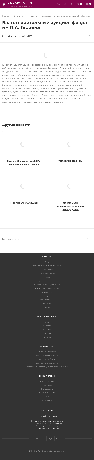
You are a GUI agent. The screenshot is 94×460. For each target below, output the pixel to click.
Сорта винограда (47, 393)
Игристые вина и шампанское (47, 266)
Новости (47, 326)
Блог (47, 396)
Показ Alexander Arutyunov (23, 203)
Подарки (47, 277)
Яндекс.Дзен (50, 438)
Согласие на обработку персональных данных (47, 367)
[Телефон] (58, 4)
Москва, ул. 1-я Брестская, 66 (49, 423)
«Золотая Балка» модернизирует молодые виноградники (70, 206)
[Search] (65, 4)
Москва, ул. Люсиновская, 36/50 (49, 421)
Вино (47, 262)
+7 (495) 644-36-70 (46, 410)
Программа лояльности (47, 355)
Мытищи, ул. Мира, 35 (49, 428)
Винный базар (47, 300)
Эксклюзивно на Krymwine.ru (47, 288)
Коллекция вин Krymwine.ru (47, 285)
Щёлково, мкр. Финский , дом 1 (49, 426)
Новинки (47, 303)
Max (57, 438)
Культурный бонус (47, 359)
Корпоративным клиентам (47, 363)
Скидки (47, 307)
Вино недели (47, 292)
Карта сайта (47, 400)
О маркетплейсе (47, 316)
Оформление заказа (47, 352)
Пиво (47, 296)
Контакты (47, 337)
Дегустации (47, 385)
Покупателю (47, 346)
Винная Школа (47, 381)
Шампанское (47, 269)
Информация (47, 376)
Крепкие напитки (47, 273)
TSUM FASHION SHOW (70, 161)
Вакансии (46, 333)
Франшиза (47, 329)
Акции (47, 322)
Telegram (44, 438)
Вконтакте (37, 438)
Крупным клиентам (47, 281)
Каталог (47, 257)
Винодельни (47, 389)
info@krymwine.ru (49, 416)
